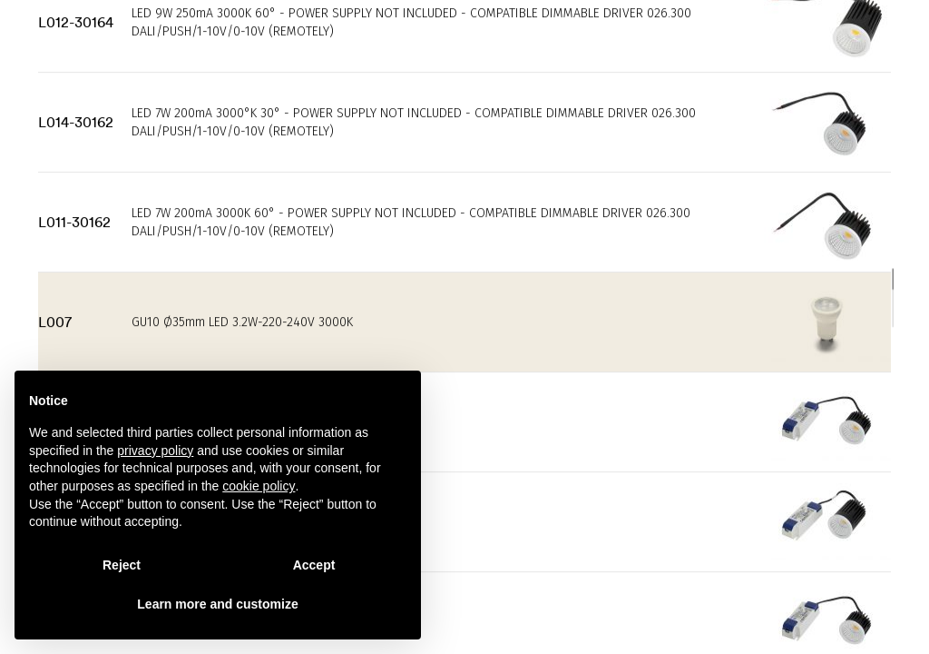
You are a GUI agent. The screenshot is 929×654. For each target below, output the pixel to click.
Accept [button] (314, 565)
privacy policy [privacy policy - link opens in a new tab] (155, 450)
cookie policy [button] (258, 486)
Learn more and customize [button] (217, 604)
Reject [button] (122, 565)
